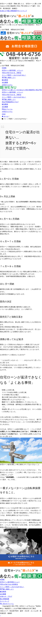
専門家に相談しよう (9, 77)
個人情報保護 (12, 11)
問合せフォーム (7, 109)
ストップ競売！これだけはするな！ (14, 75)
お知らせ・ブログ (6, 596)
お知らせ (4, 11)
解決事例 (5, 80)
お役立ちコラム (7, 85)
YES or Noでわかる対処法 (9, 584)
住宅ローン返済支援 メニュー (12, 70)
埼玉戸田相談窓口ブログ (10, 102)
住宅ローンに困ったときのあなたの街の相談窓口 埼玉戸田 (22, 90)
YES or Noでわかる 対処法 (11, 73)
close (3, 114)
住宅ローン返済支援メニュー (10, 582)
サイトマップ (22, 11)
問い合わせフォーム (7, 603)
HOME (4, 68)
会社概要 (5, 82)
